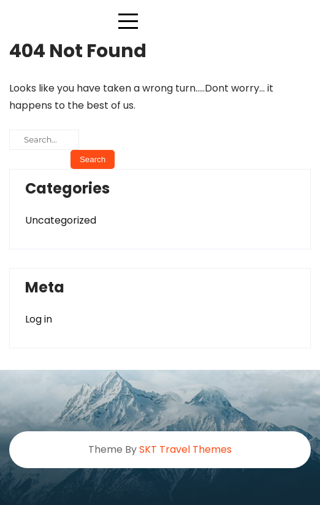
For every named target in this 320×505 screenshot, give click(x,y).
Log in (38, 319)
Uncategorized (60, 220)
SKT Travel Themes (185, 449)
